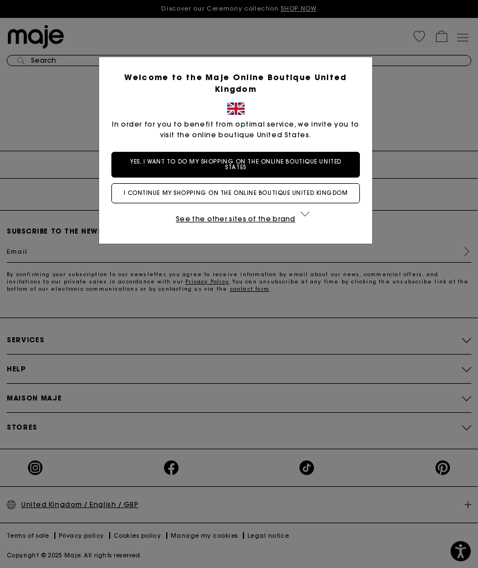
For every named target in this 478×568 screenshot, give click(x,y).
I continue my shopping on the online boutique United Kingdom (239, 193)
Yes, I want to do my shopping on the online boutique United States (238, 164)
